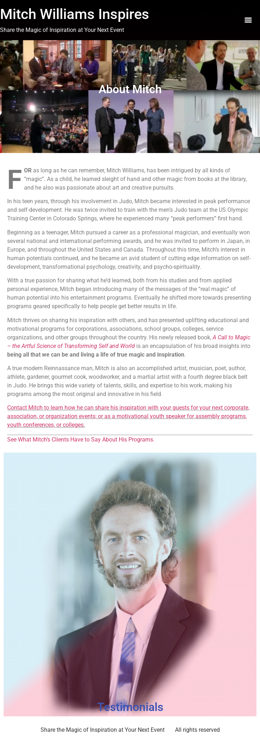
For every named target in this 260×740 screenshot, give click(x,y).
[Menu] (248, 20)
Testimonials (130, 707)
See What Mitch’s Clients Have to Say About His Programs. (81, 439)
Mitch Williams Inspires (74, 14)
